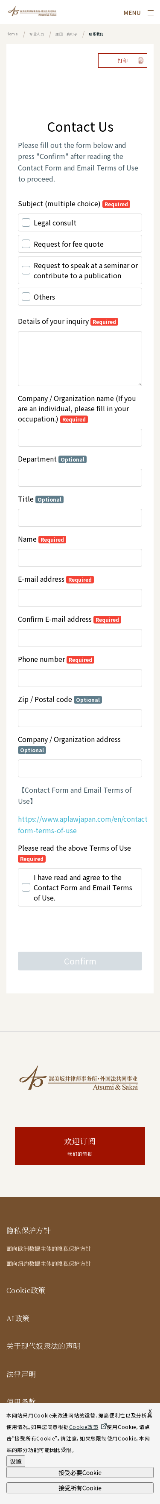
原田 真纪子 (66, 34)
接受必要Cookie (80, 1472)
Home (12, 34)
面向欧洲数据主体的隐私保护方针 (48, 1248)
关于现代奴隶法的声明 (43, 1345)
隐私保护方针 (28, 1230)
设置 (16, 1461)
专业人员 (36, 34)
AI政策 (17, 1318)
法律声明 (21, 1373)
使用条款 (21, 1401)
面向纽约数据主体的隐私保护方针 (48, 1263)
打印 (122, 60)
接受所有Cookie (80, 1488)
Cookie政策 (26, 1290)
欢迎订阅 (80, 1147)
